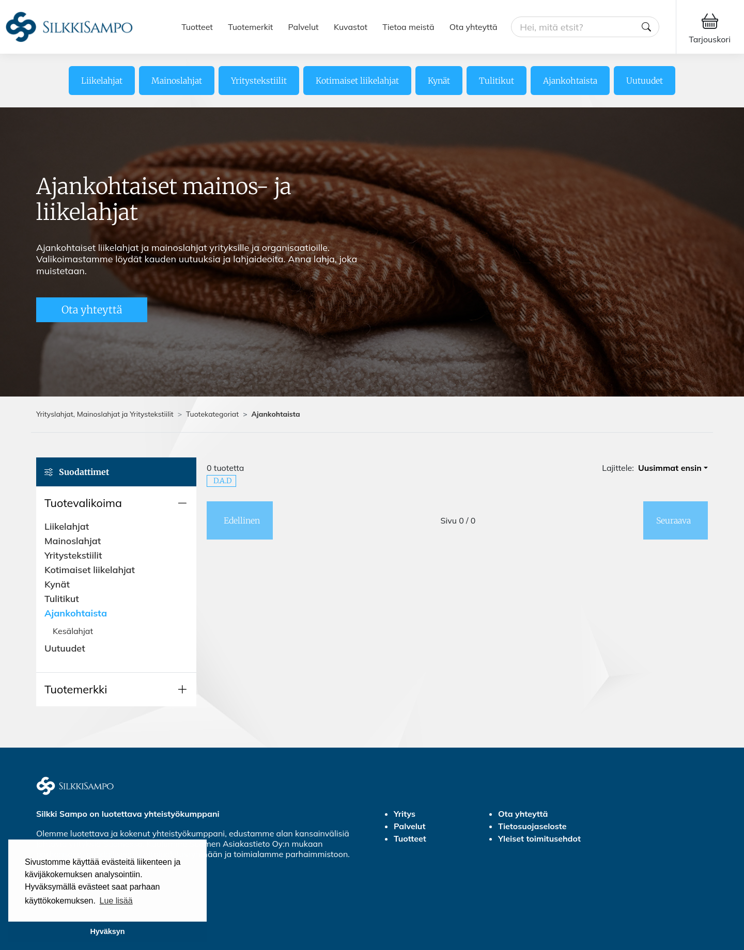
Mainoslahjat (176, 80)
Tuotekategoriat (212, 414)
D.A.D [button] (222, 480)
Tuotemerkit (250, 27)
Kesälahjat (73, 631)
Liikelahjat (101, 80)
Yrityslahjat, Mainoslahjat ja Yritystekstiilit (105, 414)
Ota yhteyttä (474, 27)
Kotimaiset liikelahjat (357, 80)
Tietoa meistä (408, 27)
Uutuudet (644, 80)
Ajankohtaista (570, 80)
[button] (116, 503)
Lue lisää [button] (116, 900)
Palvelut (303, 27)
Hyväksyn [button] (107, 931)
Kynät (439, 80)
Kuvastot (350, 27)
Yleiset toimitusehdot (539, 838)
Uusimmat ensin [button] (670, 468)
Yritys (404, 814)
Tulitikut (496, 80)
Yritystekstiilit (259, 80)
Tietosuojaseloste (532, 826)
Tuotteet (197, 27)
